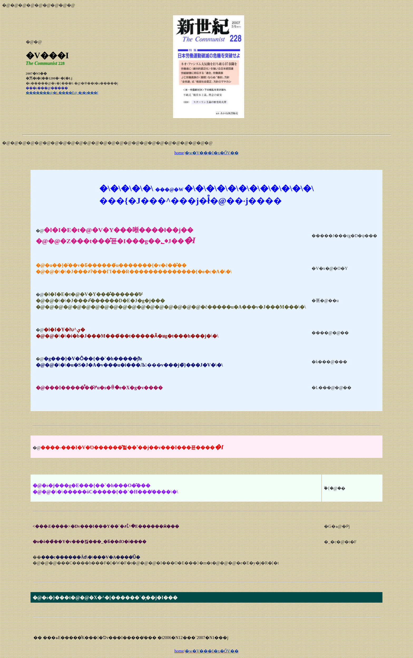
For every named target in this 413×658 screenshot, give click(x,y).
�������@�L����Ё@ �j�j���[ (62, 93)
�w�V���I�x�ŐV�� (212, 153)
